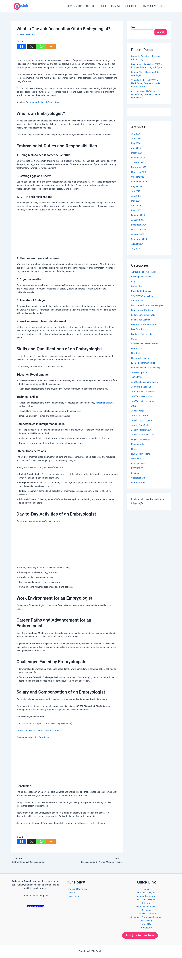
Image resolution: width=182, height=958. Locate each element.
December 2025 (138, 167)
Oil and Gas (136, 458)
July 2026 (135, 134)
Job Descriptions (139, 372)
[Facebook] (21, 46)
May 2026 (135, 143)
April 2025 (136, 205)
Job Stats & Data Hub (141, 387)
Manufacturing (138, 444)
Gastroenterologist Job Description (42, 102)
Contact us (27, 895)
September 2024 (139, 239)
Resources (146, 910)
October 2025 (137, 177)
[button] (95, 6)
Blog (133, 281)
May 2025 (135, 201)
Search (134, 27)
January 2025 (137, 220)
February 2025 (138, 215)
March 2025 (136, 210)
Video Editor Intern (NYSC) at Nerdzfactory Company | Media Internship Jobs (145, 83)
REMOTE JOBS (138, 463)
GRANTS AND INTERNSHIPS (81, 6)
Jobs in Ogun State (140, 425)
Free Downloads (138, 329)
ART (100, 124)
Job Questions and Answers (144, 382)
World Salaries (138, 482)
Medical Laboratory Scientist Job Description (37, 730)
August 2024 (137, 244)
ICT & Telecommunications (144, 363)
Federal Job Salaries (140, 319)
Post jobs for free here (140, 935)
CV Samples (137, 300)
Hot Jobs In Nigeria (140, 358)
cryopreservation (87, 647)
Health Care (136, 348)
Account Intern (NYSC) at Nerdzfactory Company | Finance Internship (146, 94)
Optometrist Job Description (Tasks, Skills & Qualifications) (44, 723)
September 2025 (139, 181)
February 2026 (138, 157)
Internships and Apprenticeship (146, 367)
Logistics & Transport (141, 439)
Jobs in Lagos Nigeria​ (141, 420)
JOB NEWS (115, 6)
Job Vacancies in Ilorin (142, 396)
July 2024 (135, 248)
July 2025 (135, 191)
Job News (146, 903)
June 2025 (136, 196)
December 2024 (138, 225)
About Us (146, 924)
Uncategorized (138, 478)
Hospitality (136, 353)
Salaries (135, 473)
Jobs (146, 889)
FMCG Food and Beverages (144, 324)
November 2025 (138, 172)
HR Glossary (146, 920)
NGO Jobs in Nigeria (140, 454)
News (133, 449)
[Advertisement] (67, 233)
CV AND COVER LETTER (156, 6)
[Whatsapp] (41, 46)
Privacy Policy (73, 896)
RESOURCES (132, 6)
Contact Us (146, 927)
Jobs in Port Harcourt (141, 430)
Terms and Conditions (77, 889)
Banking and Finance (141, 276)
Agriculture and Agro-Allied (143, 272)
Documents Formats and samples (147, 305)
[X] (31, 46)
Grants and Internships (146, 906)
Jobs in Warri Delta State (142, 434)
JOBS (103, 6)
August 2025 (137, 186)
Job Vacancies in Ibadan (142, 391)
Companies (136, 286)
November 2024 (138, 229)
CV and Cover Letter (146, 913)
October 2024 (137, 234)
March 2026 (136, 153)
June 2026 (136, 138)
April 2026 (136, 148)
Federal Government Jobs (143, 315)
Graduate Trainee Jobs (141, 334)
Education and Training (142, 310)
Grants (134, 339)
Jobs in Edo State (139, 415)
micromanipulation (105, 403)
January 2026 (137, 162)
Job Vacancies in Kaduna (143, 401)
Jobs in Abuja (137, 410)
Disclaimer (72, 892)
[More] (51, 46)
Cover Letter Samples (141, 291)
